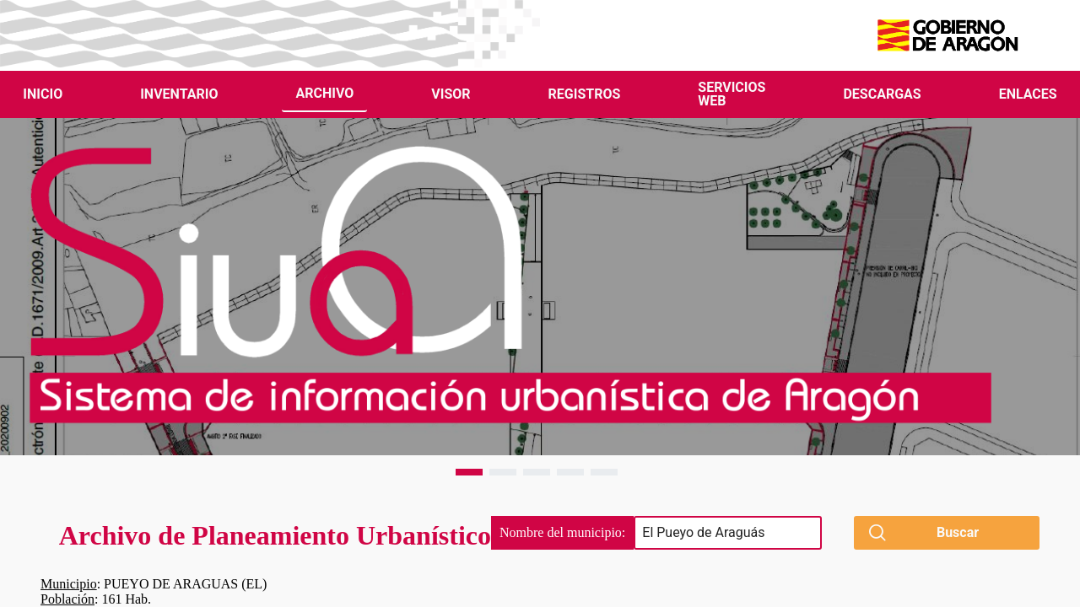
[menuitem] (42, 94)
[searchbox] (728, 533)
